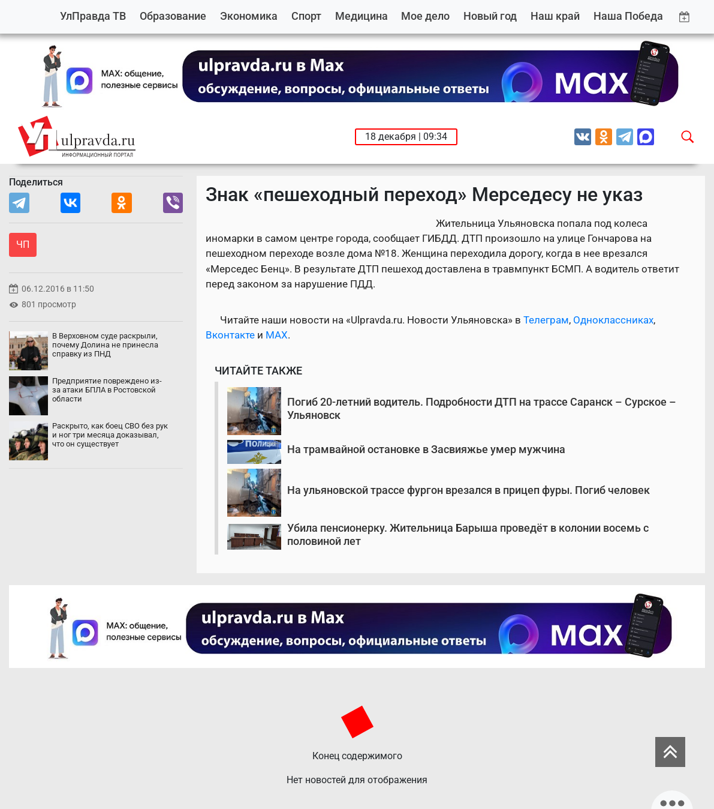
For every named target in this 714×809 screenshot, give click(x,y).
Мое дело (425, 16)
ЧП (22, 244)
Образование (173, 16)
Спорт (306, 16)
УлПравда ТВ (93, 16)
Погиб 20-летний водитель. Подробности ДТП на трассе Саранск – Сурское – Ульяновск (481, 408)
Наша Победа (628, 16)
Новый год (490, 16)
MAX (277, 335)
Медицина (361, 16)
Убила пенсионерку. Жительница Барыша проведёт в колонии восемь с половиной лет (468, 534)
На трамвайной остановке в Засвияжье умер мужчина (426, 449)
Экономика (249, 16)
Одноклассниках (613, 320)
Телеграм (546, 320)
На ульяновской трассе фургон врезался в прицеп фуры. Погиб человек (468, 490)
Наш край (555, 16)
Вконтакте (230, 335)
